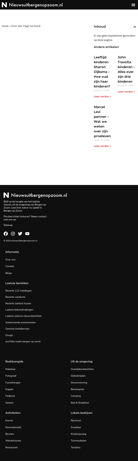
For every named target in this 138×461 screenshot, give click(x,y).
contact (42, 216)
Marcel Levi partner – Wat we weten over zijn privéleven (102, 121)
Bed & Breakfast (80, 402)
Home (5, 26)
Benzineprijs (77, 389)
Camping (76, 396)
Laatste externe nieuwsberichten (23, 316)
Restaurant (11, 447)
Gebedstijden (78, 375)
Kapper (9, 389)
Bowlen (9, 434)
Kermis (9, 420)
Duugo (9, 335)
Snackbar (76, 427)
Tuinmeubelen (78, 440)
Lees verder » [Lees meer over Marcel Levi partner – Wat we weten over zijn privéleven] (102, 146)
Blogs (8, 273)
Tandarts (75, 447)
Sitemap (8, 224)
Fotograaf (10, 375)
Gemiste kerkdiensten (17, 328)
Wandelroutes (13, 440)
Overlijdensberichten (82, 369)
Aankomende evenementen (20, 322)
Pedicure (10, 396)
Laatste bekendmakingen (19, 309)
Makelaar (10, 369)
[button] (133, 5)
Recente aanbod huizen (18, 303)
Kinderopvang (78, 434)
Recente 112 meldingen (18, 290)
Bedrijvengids (14, 361)
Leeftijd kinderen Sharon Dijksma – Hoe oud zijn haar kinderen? (102, 71)
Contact (9, 266)
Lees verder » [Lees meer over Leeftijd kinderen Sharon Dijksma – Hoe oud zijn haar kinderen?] (102, 96)
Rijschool (76, 420)
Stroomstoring (79, 382)
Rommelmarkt (13, 427)
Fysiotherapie (12, 382)
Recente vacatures (15, 297)
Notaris (9, 402)
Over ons (10, 259)
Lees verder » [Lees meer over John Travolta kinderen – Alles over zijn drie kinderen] (126, 91)
